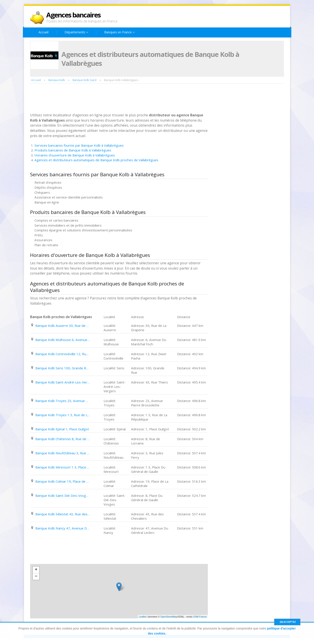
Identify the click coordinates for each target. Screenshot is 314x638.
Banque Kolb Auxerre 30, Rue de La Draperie (62, 325)
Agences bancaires (73, 14)
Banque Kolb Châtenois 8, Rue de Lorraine (62, 439)
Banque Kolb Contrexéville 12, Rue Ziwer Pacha (62, 354)
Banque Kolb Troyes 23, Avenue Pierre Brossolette (62, 401)
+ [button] (36, 570)
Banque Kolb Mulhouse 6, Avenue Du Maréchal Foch (62, 340)
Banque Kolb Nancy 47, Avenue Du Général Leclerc (62, 528)
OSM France (199, 616)
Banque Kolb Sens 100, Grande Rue (62, 368)
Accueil (43, 32)
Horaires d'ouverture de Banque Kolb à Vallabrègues (74, 155)
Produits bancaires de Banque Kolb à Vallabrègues (72, 150)
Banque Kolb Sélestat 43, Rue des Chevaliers (62, 514)
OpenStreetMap (168, 616)
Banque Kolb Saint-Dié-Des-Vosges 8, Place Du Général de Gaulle (62, 495)
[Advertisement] (109, 99)
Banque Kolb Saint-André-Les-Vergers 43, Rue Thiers (62, 382)
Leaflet (142, 616)
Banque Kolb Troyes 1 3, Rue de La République (62, 415)
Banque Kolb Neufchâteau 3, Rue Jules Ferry (62, 453)
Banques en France (119, 32)
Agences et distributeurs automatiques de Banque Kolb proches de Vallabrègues (96, 160)
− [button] (36, 576)
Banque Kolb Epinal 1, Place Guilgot (62, 429)
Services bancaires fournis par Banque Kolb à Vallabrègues (79, 145)
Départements (76, 32)
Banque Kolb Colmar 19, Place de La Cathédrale (62, 481)
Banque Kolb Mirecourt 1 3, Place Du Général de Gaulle (62, 467)
